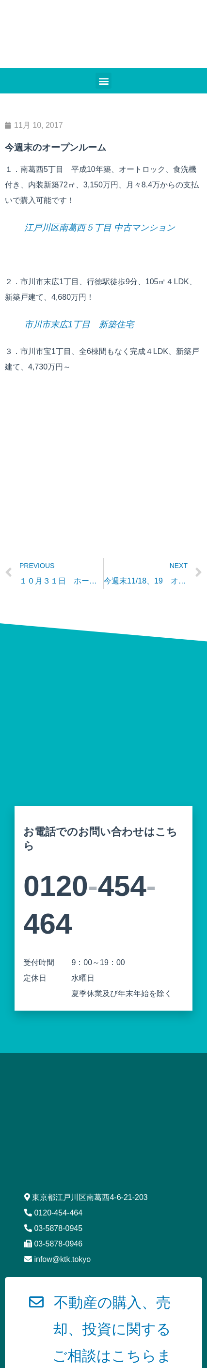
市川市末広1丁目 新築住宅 (79, 324)
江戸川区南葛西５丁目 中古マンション (99, 227)
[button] (103, 81)
